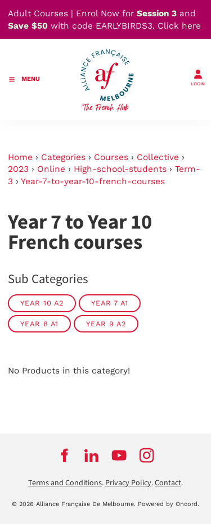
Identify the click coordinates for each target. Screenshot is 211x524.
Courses (111, 157)
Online (51, 169)
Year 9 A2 (106, 324)
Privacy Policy (128, 483)
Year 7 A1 (109, 303)
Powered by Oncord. (168, 504)
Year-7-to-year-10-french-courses (93, 181)
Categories (63, 157)
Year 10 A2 (42, 303)
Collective (158, 157)
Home (20, 157)
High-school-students (120, 169)
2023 (18, 169)
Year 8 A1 (39, 324)
